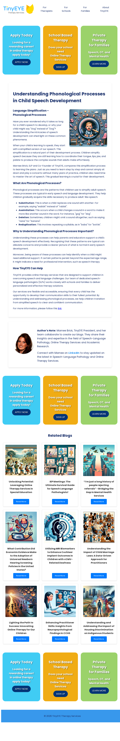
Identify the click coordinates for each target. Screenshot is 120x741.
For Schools (66, 9)
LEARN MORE (99, 63)
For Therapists (46, 9)
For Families (85, 9)
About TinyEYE (104, 9)
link (60, 308)
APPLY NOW (21, 62)
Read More (21, 502)
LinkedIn (73, 353)
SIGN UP (60, 67)
